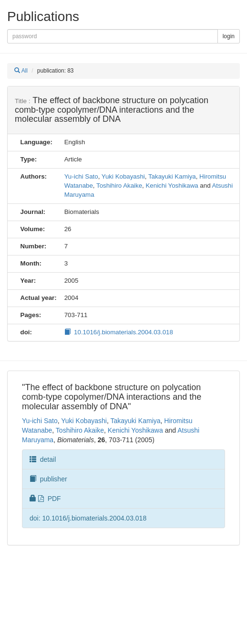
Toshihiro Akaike (119, 185)
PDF (45, 498)
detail (43, 459)
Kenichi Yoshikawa (171, 185)
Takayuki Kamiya (172, 176)
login (229, 36)
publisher (48, 479)
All (21, 70)
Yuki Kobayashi (123, 176)
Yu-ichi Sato (81, 176)
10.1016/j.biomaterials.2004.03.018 (118, 332)
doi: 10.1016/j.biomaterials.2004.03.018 (88, 518)
